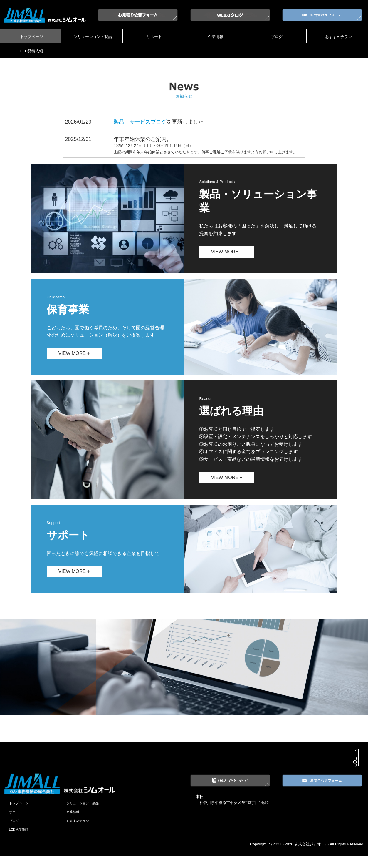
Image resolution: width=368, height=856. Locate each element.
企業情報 (215, 36)
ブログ (277, 36)
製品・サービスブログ (140, 122)
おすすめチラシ (338, 36)
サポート (154, 36)
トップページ (31, 36)
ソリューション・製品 (93, 36)
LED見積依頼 (31, 51)
